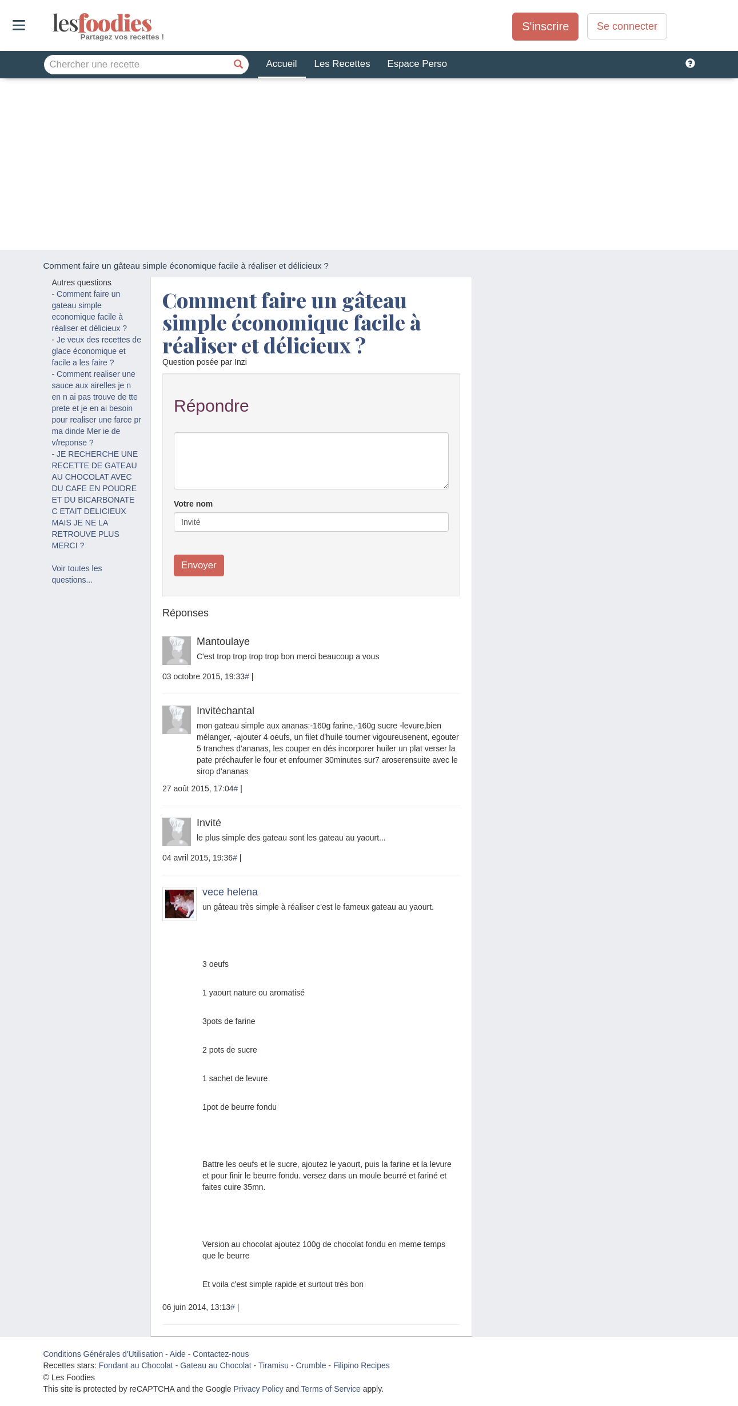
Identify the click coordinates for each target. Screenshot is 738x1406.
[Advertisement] (369, 164)
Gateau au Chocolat (216, 1365)
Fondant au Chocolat (136, 1365)
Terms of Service (331, 1388)
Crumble (311, 1365)
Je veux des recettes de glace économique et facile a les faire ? (96, 351)
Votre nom (193, 503)
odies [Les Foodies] (53, 23)
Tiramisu (273, 1365)
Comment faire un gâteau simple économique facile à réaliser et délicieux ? (291, 322)
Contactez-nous (221, 1354)
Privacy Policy (259, 1388)
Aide (178, 1354)
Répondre (211, 405)
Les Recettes (342, 63)
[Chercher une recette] (239, 64)
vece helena (230, 892)
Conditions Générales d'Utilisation (103, 1354)
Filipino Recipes (361, 1365)
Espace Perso (417, 63)
